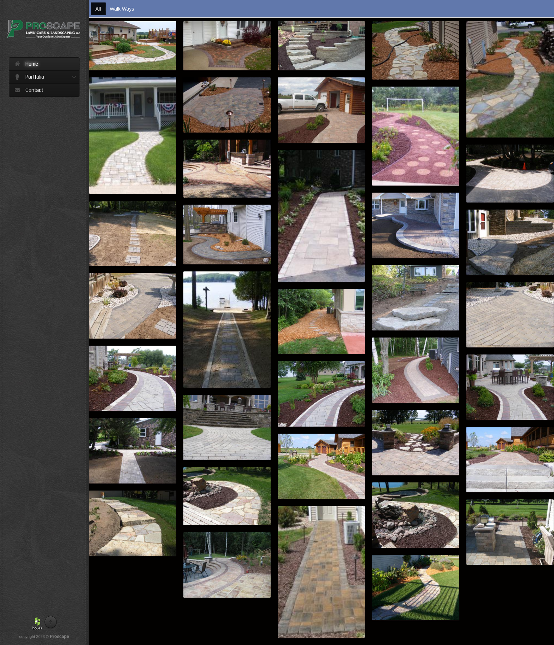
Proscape (59, 636)
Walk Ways (122, 9)
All (98, 9)
